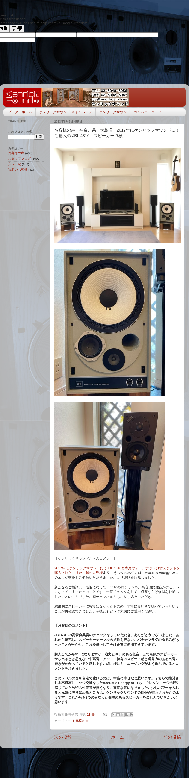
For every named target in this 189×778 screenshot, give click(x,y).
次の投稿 (63, 737)
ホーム (117, 737)
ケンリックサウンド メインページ (65, 112)
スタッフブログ (19, 158)
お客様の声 (80, 721)
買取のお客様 (17, 169)
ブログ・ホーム (20, 112)
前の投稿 (172, 737)
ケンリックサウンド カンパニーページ (130, 112)
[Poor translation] (16, 28)
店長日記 (14, 164)
